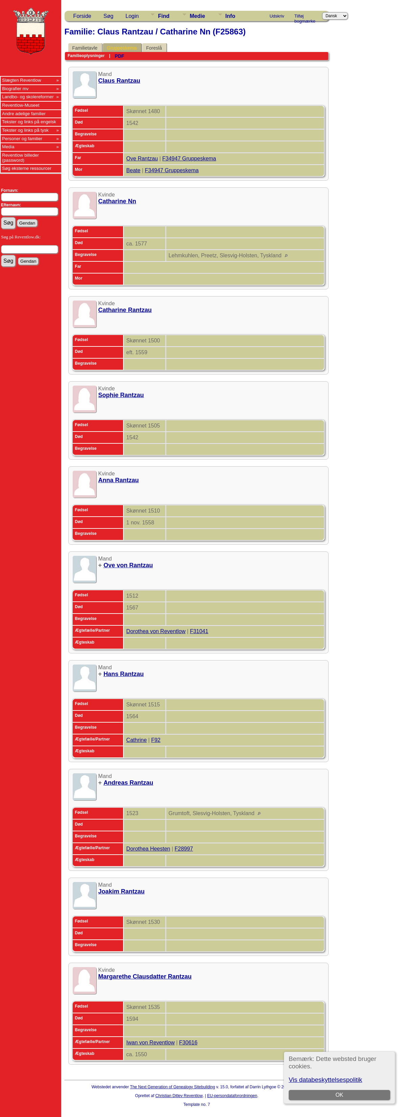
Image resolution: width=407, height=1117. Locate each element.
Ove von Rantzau (128, 565)
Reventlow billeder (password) (20, 158)
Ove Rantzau (142, 158)
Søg (108, 16)
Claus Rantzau (119, 80)
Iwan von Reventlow (150, 1042)
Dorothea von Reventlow (156, 631)
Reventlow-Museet (20, 105)
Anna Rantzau (118, 480)
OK (339, 1095)
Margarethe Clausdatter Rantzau (145, 976)
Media (8, 146)
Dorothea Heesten (148, 849)
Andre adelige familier (24, 113)
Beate (133, 170)
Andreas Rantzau (128, 782)
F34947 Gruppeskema (189, 158)
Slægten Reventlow (21, 80)
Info (230, 16)
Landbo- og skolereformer (28, 96)
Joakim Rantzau (121, 891)
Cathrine (136, 740)
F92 (156, 740)
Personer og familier (22, 138)
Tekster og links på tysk (25, 130)
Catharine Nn (117, 201)
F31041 (199, 631)
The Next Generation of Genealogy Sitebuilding (172, 1087)
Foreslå (154, 48)
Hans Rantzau (123, 674)
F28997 (184, 849)
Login (132, 16)
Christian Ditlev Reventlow (179, 1095)
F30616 (188, 1042)
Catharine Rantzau (125, 310)
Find (163, 16)
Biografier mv (15, 88)
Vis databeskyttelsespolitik (325, 1079)
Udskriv (276, 16)
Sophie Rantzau (121, 395)
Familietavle (85, 48)
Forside (82, 16)
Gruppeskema (122, 48)
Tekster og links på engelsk (29, 121)
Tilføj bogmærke (304, 17)
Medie (197, 16)
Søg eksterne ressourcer (26, 168)
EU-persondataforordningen (232, 1095)
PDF (119, 56)
